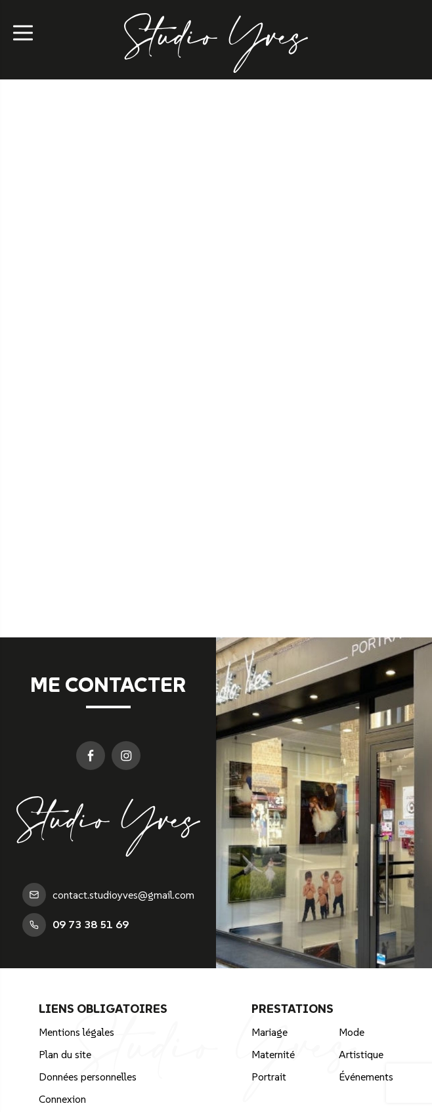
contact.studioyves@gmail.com (108, 895)
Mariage (269, 1031)
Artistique (361, 1054)
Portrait (268, 1076)
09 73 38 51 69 (75, 925)
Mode (351, 1031)
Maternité (273, 1054)
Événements (366, 1076)
